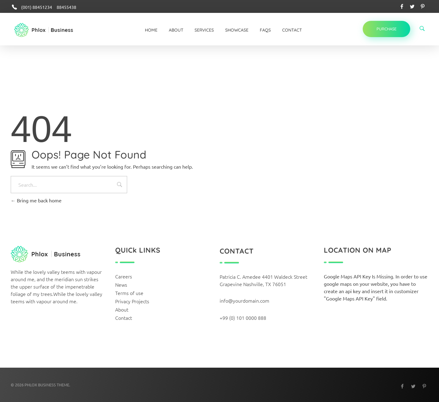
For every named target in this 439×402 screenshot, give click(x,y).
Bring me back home (36, 200)
